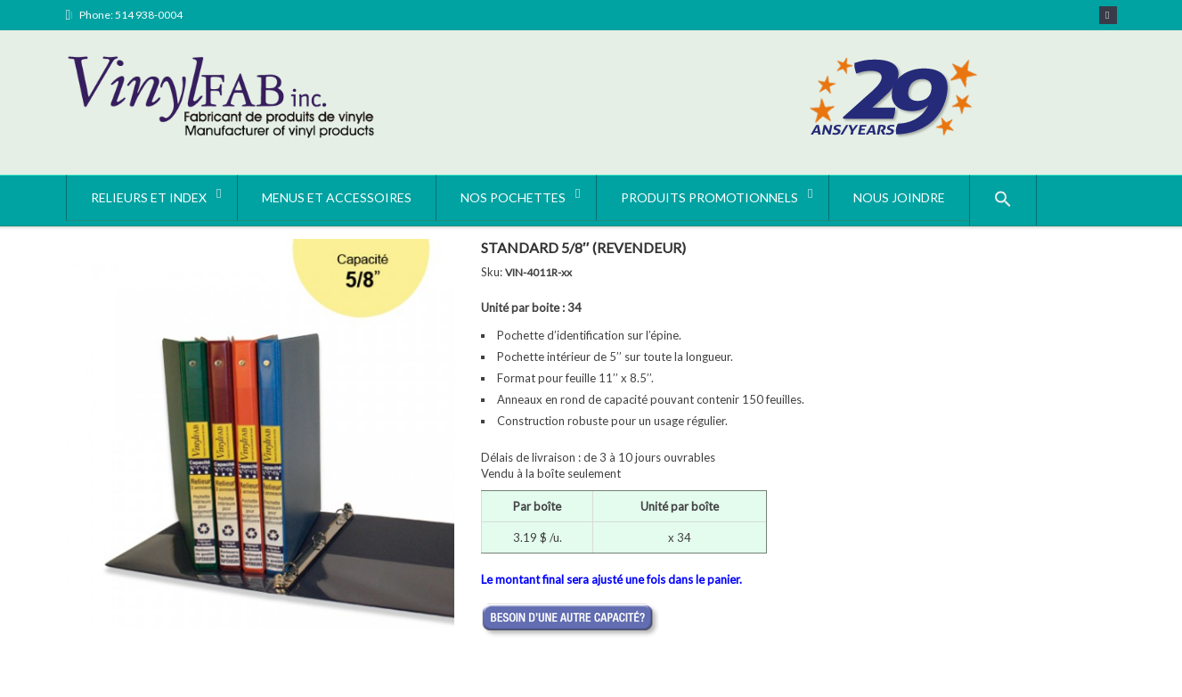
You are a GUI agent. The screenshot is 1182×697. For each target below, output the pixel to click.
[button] (1003, 200)
